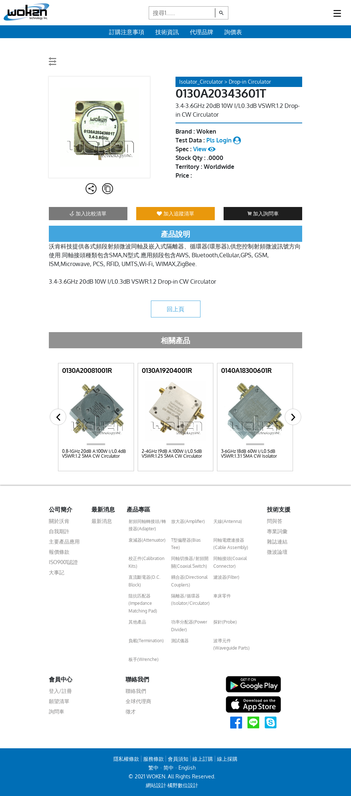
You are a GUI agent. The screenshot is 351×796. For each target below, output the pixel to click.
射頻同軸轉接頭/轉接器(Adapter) (147, 525)
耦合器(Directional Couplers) (189, 580)
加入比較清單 (87, 213)
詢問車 (56, 711)
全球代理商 (138, 701)
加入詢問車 (263, 213)
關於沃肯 (59, 521)
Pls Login (223, 140)
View (204, 149)
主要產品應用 (64, 541)
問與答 (274, 521)
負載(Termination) (146, 640)
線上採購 (227, 759)
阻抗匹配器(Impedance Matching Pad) (143, 603)
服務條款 (153, 759)
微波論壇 (277, 552)
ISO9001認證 (63, 562)
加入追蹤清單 (175, 213)
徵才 (131, 711)
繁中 (153, 767)
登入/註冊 (60, 691)
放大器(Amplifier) (188, 521)
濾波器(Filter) (226, 577)
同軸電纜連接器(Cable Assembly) (230, 543)
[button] (58, 417)
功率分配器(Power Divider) (189, 625)
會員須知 (178, 759)
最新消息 (101, 521)
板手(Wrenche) (144, 659)
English (187, 767)
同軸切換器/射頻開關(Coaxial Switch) (190, 562)
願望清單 (59, 701)
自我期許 (59, 531)
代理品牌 (201, 32)
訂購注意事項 (126, 32)
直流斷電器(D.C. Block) (144, 580)
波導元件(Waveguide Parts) (231, 644)
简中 (168, 767)
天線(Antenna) (227, 521)
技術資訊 (167, 32)
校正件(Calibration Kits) (146, 562)
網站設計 (156, 785)
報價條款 (59, 552)
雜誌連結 (277, 541)
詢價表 (233, 32)
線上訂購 (202, 759)
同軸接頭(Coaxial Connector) (230, 562)
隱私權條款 (126, 759)
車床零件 (222, 596)
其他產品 (137, 622)
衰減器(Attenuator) (147, 540)
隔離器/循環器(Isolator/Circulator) (190, 599)
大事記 (56, 572)
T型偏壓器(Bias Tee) (186, 543)
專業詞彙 (277, 531)
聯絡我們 (136, 691)
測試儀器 (180, 640)
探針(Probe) (225, 622)
